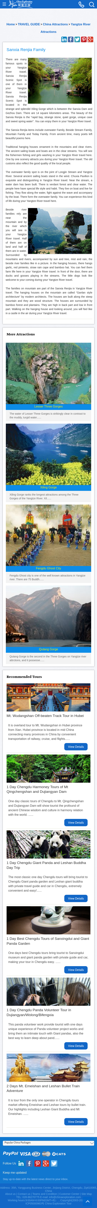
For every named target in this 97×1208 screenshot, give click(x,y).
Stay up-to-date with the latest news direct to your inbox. (35, 1179)
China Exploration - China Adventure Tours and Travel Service (20, 4)
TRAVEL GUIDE (29, 24)
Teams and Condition (44, 1193)
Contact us (24, 1193)
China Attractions (55, 24)
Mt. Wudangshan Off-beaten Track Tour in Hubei (45, 716)
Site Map (86, 1193)
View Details (76, 746)
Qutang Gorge (48, 649)
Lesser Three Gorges (48, 406)
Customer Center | (70, 1193)
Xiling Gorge (48, 487)
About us (10, 1193)
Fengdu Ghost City (48, 568)
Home (10, 24)
